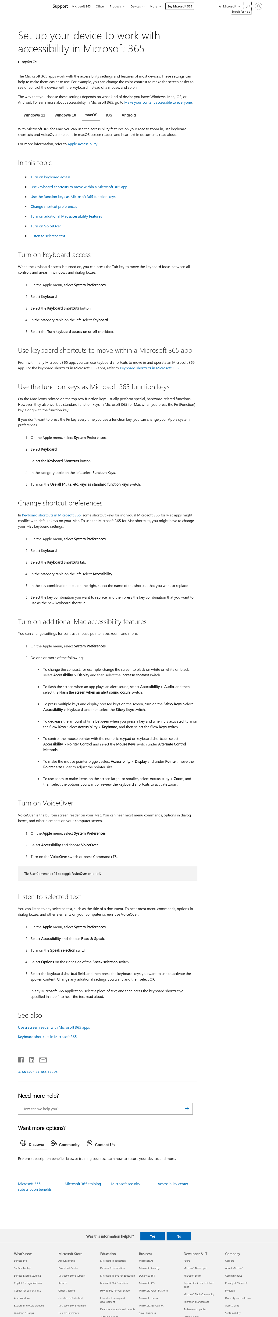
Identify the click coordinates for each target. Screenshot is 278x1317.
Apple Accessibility (82, 143)
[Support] (59, 6)
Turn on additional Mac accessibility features (66, 216)
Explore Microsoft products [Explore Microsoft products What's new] (29, 1305)
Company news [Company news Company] (233, 1275)
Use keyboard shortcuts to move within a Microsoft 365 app (79, 186)
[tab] (34, 115)
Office (100, 6)
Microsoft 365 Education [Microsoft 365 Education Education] (114, 1283)
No (178, 1236)
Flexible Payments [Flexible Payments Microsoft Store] (68, 1313)
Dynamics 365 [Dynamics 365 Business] (147, 1275)
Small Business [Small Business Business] (147, 1313)
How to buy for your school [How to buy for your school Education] (115, 1290)
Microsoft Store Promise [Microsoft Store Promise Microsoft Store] (72, 1305)
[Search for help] (247, 6)
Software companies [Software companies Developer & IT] (195, 1309)
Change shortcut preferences (54, 206)
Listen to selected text (48, 235)
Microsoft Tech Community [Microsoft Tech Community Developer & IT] (199, 1294)
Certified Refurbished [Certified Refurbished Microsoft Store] (70, 1298)
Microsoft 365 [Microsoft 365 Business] (147, 1283)
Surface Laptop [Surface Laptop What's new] (22, 1268)
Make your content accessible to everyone (158, 102)
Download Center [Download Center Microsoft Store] (68, 1268)
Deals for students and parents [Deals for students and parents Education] (117, 1309)
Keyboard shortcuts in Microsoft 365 (149, 367)
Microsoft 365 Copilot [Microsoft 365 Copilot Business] (151, 1305)
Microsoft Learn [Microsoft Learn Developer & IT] (192, 1275)
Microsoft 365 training (83, 1183)
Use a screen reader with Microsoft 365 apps (54, 1027)
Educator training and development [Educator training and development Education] (112, 1299)
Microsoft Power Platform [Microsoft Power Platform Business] (153, 1290)
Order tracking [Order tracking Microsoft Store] (66, 1290)
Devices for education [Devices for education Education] (112, 1268)
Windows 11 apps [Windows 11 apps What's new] (24, 1313)
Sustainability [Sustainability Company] (233, 1313)
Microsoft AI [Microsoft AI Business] (146, 1260)
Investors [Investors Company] (230, 1290)
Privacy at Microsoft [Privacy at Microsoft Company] (236, 1283)
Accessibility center (173, 1183)
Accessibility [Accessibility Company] (232, 1305)
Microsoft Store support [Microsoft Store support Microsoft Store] (71, 1275)
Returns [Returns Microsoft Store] (62, 1283)
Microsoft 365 (81, 6)
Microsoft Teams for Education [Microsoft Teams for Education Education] (117, 1275)
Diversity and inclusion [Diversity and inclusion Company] (238, 1298)
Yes (152, 1236)
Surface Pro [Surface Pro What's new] (20, 1260)
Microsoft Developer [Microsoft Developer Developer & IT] (195, 1268)
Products (116, 6)
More (153, 6)
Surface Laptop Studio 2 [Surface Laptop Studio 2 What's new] (27, 1275)
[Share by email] (41, 1058)
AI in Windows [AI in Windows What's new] (22, 1298)
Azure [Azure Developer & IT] (187, 1260)
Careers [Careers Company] (229, 1260)
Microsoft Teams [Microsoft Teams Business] (148, 1298)
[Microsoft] (30, 6)
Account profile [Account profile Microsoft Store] (66, 1260)
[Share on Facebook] (21, 1058)
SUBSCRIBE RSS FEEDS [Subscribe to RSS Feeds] (40, 1071)
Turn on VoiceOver (46, 225)
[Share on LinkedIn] (30, 1058)
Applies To (28, 62)
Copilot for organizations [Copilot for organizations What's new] (28, 1283)
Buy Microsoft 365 (180, 6)
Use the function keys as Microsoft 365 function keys (73, 196)
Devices (136, 6)
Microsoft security (125, 1183)
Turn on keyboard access (51, 176)
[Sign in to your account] (258, 6)
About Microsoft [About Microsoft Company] (234, 1268)
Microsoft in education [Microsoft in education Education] (113, 1260)
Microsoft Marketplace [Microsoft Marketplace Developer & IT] (196, 1301)
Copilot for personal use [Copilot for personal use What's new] (27, 1290)
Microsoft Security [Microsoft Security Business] (149, 1268)
